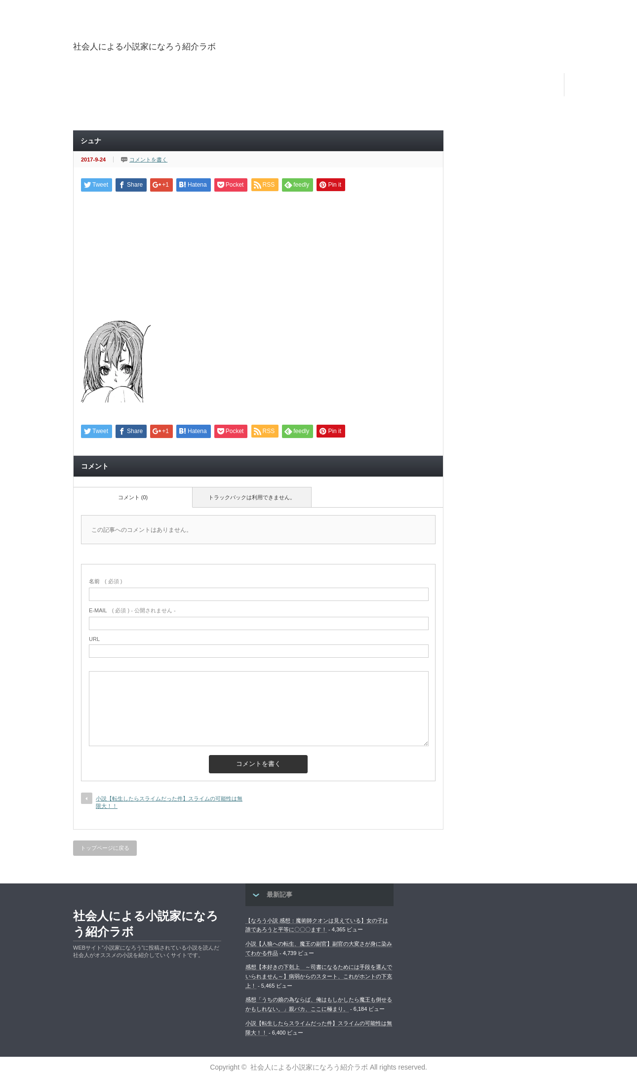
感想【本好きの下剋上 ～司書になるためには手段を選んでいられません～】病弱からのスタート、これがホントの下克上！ (318, 976)
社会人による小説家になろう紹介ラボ (144, 46)
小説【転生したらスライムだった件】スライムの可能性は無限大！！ (169, 802)
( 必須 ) (105, 581)
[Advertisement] (485, 56)
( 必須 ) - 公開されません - (132, 610)
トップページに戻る (104, 848)
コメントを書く (148, 159)
